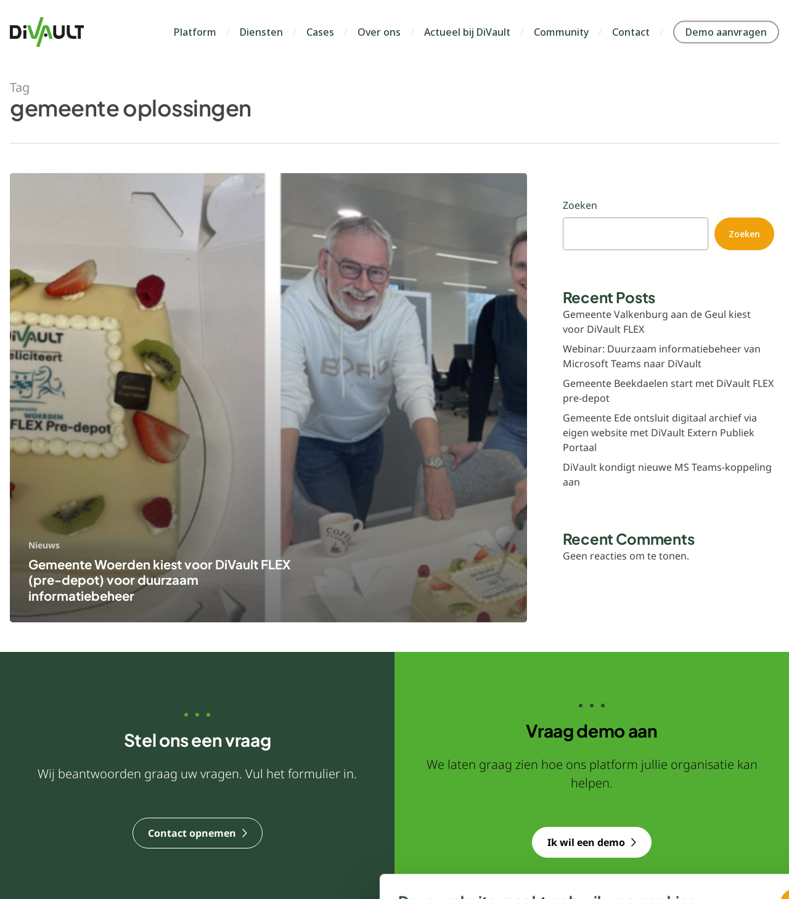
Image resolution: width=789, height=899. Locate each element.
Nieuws (44, 545)
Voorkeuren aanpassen (171, 844)
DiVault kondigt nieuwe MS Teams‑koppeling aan (667, 474)
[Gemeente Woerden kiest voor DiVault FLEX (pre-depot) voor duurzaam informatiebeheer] (268, 398)
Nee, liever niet (587, 825)
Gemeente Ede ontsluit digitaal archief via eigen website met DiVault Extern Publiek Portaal (660, 432)
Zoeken (580, 205)
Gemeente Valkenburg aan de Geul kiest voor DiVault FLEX (657, 321)
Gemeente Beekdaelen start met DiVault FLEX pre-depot (668, 390)
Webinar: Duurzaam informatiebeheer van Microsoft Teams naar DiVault (662, 356)
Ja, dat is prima (587, 791)
